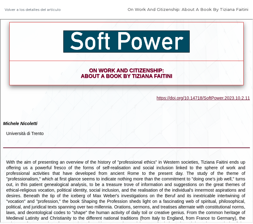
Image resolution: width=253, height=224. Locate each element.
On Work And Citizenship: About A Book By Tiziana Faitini (188, 9)
